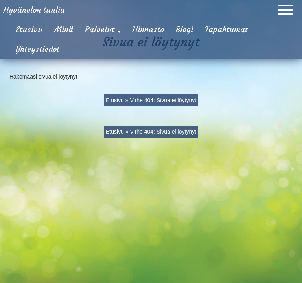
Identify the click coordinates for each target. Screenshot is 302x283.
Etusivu (28, 29)
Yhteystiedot (37, 49)
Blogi (184, 29)
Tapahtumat (226, 29)
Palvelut (103, 29)
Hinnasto (148, 29)
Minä (63, 29)
